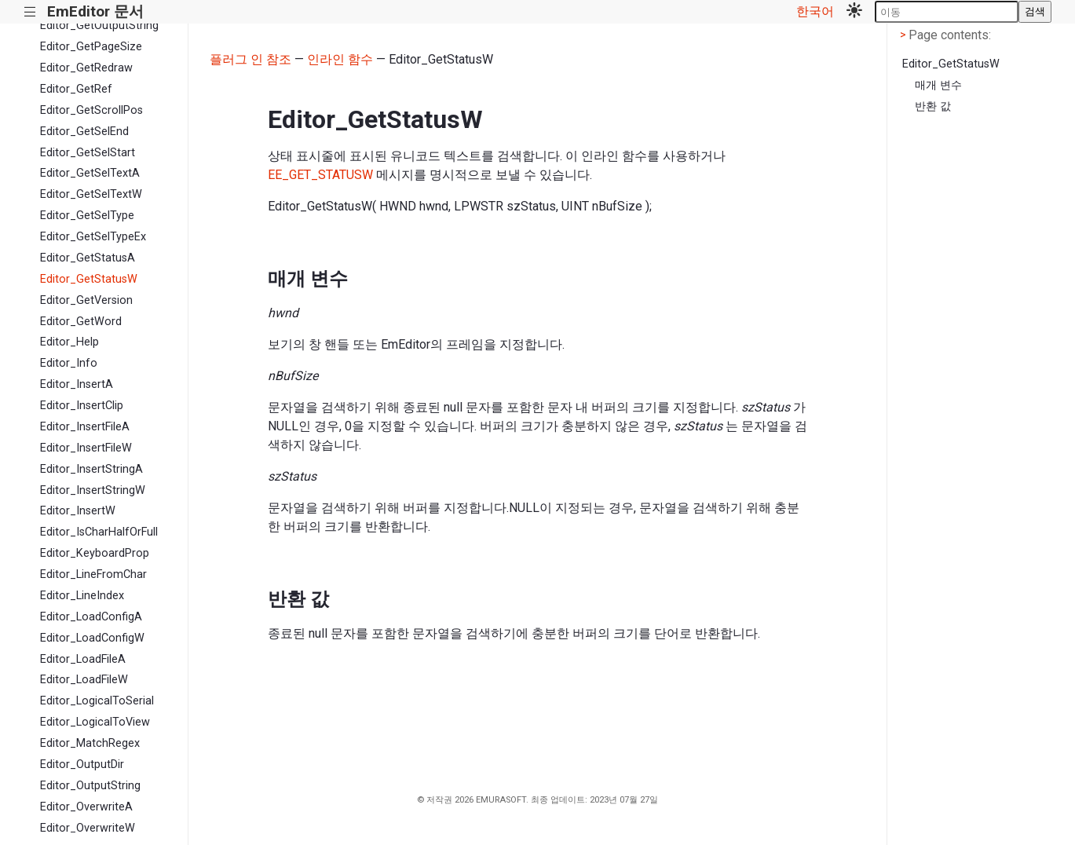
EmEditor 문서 (95, 11)
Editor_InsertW (77, 511)
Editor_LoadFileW (84, 679)
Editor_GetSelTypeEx (93, 236)
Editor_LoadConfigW (92, 638)
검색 (1035, 11)
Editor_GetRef (76, 89)
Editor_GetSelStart (87, 152)
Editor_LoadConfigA (91, 617)
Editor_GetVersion (86, 300)
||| (30, 12)
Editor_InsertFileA (85, 426)
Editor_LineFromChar (93, 574)
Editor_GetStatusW (88, 279)
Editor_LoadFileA (83, 659)
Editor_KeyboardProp (94, 553)
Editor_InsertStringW (92, 490)
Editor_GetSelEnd (84, 131)
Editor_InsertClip (81, 405)
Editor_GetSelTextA (90, 173)
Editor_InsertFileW (86, 448)
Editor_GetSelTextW (91, 194)
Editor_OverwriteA (86, 807)
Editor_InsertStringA (91, 469)
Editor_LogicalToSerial (97, 701)
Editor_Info (68, 363)
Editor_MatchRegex (90, 743)
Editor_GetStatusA (87, 258)
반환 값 (933, 106)
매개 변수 (938, 85)
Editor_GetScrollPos (91, 110)
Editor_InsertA (76, 384)
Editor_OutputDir (82, 764)
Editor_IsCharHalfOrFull (99, 532)
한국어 (815, 11)
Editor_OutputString (90, 785)
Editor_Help (69, 342)
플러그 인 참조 (250, 59)
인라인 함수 (340, 59)
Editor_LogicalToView (95, 722)
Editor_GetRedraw (86, 68)
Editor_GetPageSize (91, 46)
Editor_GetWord (81, 321)
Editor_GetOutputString (99, 25)
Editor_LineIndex (82, 595)
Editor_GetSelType (87, 215)
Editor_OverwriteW (87, 828)
